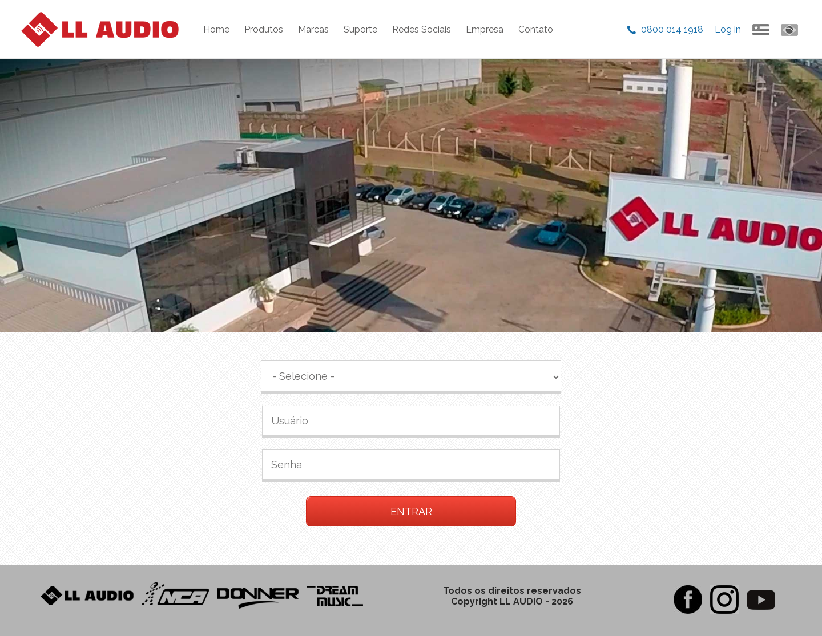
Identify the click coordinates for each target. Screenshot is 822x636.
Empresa (484, 29)
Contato (535, 29)
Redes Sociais (421, 29)
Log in (728, 29)
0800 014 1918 (672, 29)
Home (216, 29)
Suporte (360, 29)
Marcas (313, 29)
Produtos (263, 29)
